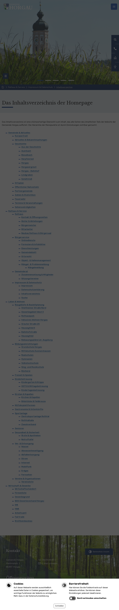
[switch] (72, 598)
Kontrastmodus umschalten (91, 598)
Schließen (59, 606)
